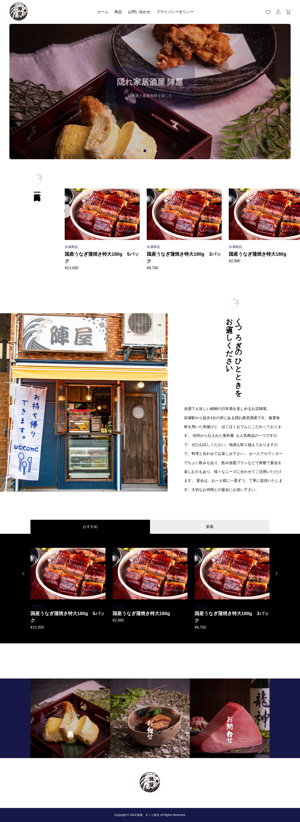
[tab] (144, 150)
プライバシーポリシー (175, 12)
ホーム (103, 12)
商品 (118, 12)
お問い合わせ (139, 12)
